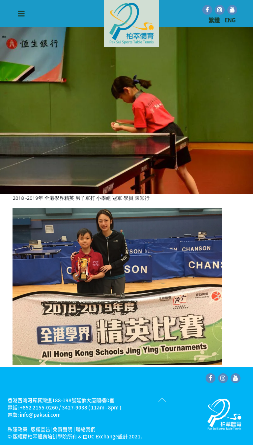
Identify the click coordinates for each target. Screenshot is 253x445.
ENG (230, 20)
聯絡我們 (86, 429)
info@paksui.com (40, 414)
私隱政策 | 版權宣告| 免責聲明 (40, 429)
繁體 (215, 20)
